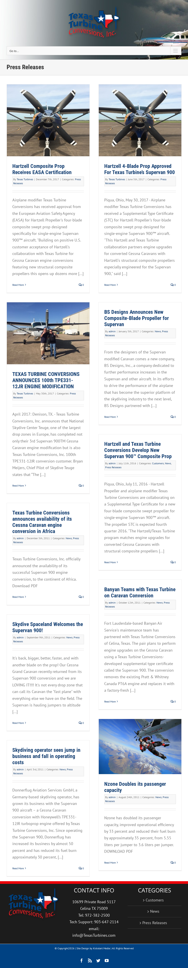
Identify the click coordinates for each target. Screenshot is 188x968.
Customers (158, 463)
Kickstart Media (101, 948)
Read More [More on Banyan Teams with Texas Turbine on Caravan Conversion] (110, 701)
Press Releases (113, 467)
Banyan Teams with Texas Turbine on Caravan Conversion (139, 592)
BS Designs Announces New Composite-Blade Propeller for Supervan (136, 318)
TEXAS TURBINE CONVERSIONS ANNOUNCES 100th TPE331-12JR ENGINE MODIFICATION (46, 380)
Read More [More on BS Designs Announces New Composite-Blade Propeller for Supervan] (110, 416)
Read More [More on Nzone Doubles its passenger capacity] (110, 862)
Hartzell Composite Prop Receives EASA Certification (42, 169)
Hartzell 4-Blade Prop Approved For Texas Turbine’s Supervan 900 (139, 169)
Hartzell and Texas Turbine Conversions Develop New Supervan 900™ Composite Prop (138, 450)
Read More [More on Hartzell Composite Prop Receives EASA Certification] (18, 284)
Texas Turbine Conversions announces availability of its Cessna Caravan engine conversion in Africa (42, 522)
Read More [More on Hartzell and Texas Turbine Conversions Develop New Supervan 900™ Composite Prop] (110, 562)
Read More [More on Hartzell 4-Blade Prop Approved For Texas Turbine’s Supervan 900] (110, 284)
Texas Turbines (25, 179)
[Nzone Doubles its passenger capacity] (140, 746)
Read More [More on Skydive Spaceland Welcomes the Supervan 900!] (18, 723)
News (158, 331)
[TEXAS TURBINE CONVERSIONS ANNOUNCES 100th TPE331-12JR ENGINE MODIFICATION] (48, 333)
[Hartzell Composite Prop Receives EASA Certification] (48, 120)
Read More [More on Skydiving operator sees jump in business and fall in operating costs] (18, 868)
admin (112, 331)
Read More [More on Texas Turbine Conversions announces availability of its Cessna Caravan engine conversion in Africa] (18, 596)
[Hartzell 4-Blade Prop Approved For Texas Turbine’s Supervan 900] (140, 120)
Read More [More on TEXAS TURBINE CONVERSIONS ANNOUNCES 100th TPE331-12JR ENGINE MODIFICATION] (18, 485)
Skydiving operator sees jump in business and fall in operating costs (46, 756)
